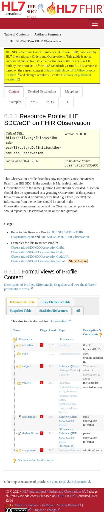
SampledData (67, 402)
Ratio (62, 398)
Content (14, 91)
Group (64, 368)
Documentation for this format (33, 458)
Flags (43, 328)
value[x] (27, 381)
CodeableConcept (69, 352)
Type (62, 328)
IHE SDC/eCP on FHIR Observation (65, 235)
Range (72, 394)
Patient (76, 364)
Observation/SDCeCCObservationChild (37, 246)
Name (16, 328)
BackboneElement (70, 448)
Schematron (79, 480)
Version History (67, 504)
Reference (65, 364)
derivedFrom (30, 431)
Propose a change (44, 508)
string (62, 389)
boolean (72, 389)
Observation (59, 320)
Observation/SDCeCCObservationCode (37, 251)
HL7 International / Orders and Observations (52, 490)
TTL (66, 102)
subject (26, 364)
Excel (62, 480)
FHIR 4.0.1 (63, 494)
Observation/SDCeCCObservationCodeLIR (40, 255)
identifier (27, 343)
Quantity (64, 381)
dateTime (71, 406)
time (61, 406)
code (25, 352)
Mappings (71, 91)
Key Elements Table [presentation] (57, 301)
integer (63, 394)
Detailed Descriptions (42, 91)
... (76, 260)
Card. (53, 328)
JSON (50, 102)
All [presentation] (78, 309)
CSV (50, 480)
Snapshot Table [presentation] (20, 309)
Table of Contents (26, 504)
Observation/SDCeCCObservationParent (38, 260)
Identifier (64, 343)
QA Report (47, 504)
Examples (15, 102)
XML (34, 102)
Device (74, 368)
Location (64, 373)
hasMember (29, 415)
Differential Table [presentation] (22, 301)
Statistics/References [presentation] (53, 309)
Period (63, 410)
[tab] (22, 301)
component (29, 448)
